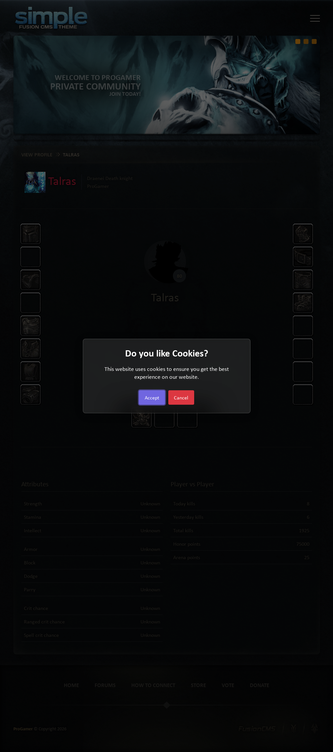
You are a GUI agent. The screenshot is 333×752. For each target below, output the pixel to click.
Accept (152, 397)
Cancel (181, 397)
